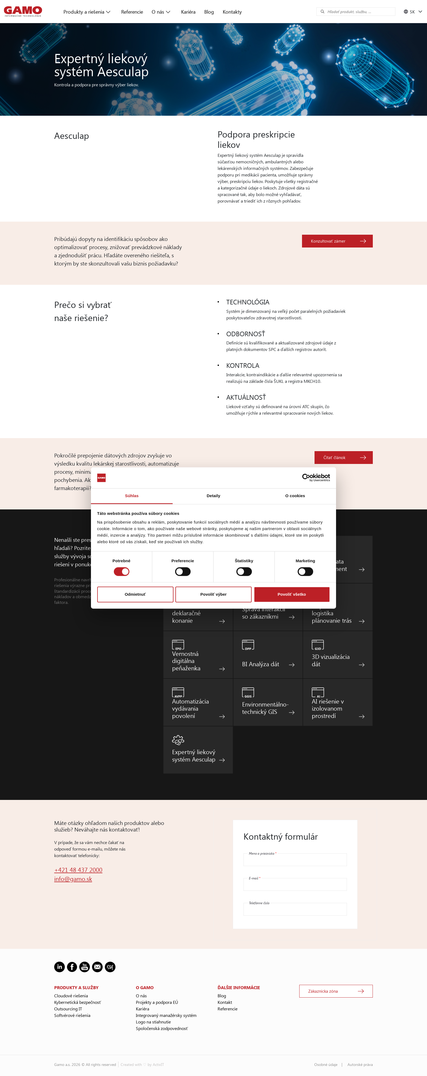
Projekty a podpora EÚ (157, 1002)
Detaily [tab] (213, 495)
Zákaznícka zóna (323, 991)
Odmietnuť (135, 594)
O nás (158, 11)
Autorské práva (360, 1064)
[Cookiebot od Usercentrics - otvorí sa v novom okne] (306, 478)
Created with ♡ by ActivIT (142, 1064)
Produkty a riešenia (83, 11)
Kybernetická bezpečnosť (77, 1002)
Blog (209, 11)
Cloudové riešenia (71, 995)
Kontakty (232, 11)
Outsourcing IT (68, 1008)
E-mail (254, 878)
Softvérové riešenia (72, 1015)
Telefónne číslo (259, 903)
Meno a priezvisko (262, 853)
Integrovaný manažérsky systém (166, 1015)
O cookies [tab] (295, 495)
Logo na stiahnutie (153, 1022)
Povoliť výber (213, 594)
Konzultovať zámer (328, 241)
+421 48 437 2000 (78, 870)
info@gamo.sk (73, 879)
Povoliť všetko (292, 594)
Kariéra (188, 11)
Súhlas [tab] (132, 495)
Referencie (132, 11)
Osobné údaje (325, 1064)
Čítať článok (334, 457)
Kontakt (225, 1002)
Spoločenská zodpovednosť (162, 1028)
